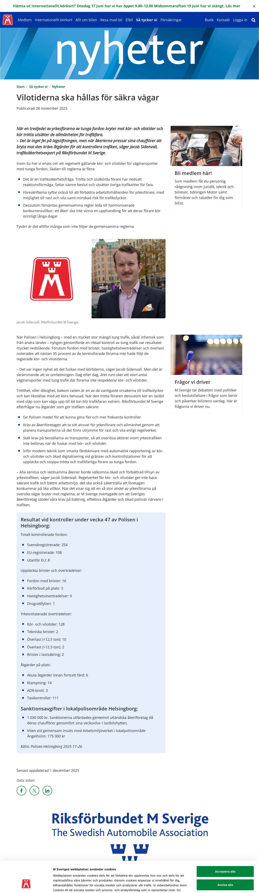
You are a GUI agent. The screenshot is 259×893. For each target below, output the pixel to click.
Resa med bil (111, 19)
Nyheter (58, 86)
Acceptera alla (225, 845)
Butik (209, 19)
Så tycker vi (146, 19)
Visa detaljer (220, 885)
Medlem (25, 19)
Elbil (129, 19)
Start (21, 86)
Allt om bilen (86, 19)
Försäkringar (171, 19)
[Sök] (254, 20)
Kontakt (223, 19)
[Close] (254, 6)
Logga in (240, 19)
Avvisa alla (225, 858)
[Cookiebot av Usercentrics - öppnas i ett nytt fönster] (26, 885)
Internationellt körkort (53, 19)
